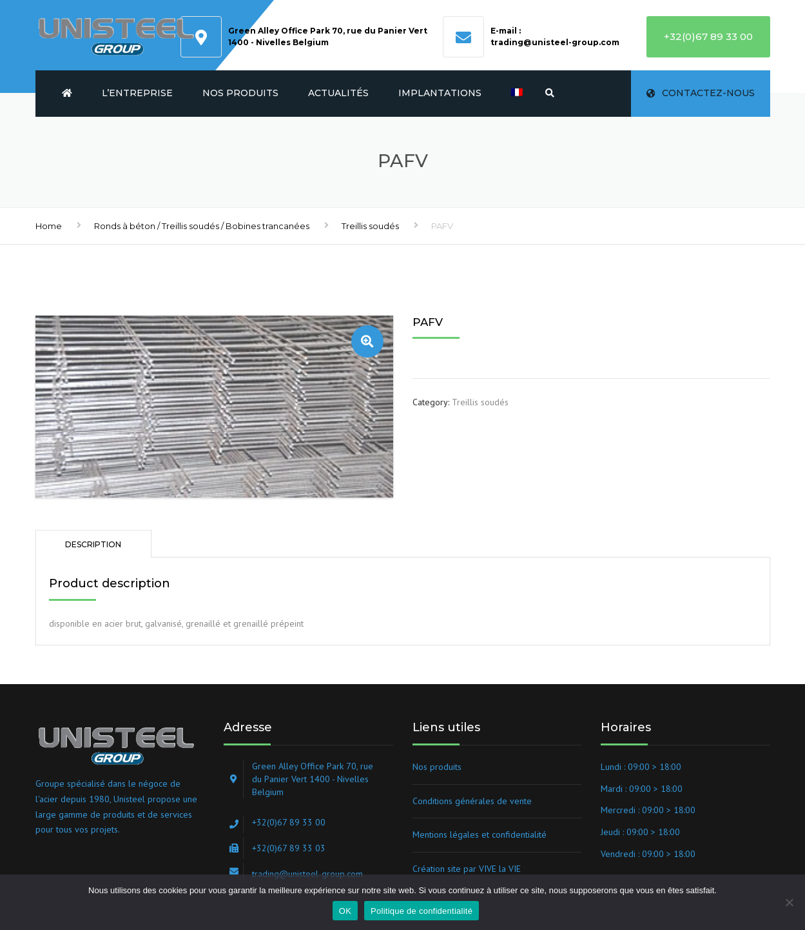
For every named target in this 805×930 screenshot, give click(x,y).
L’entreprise (137, 93)
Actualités (338, 93)
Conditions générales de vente (472, 801)
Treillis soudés (370, 226)
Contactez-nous (700, 93)
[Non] (788, 902)
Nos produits (240, 93)
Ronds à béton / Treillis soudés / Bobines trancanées (201, 226)
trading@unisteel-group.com (554, 42)
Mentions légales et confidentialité (479, 834)
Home (48, 226)
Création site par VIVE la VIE (466, 868)
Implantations (439, 93)
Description (93, 544)
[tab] (93, 544)
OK (345, 911)
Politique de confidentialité (421, 911)
